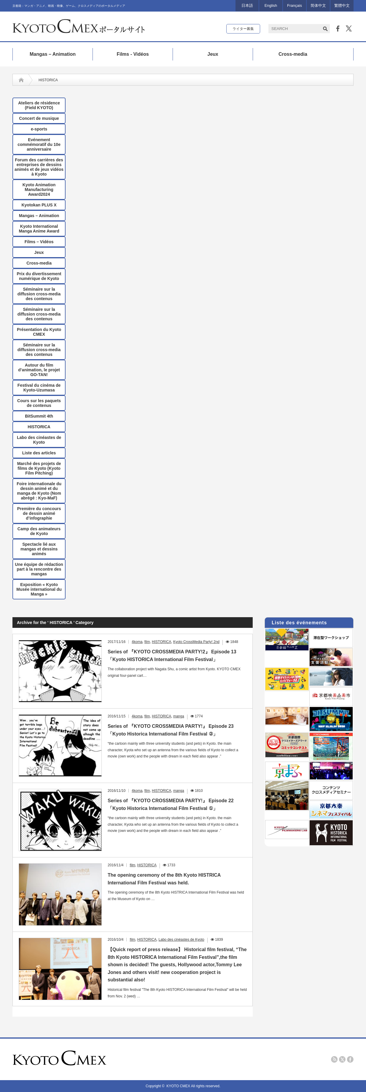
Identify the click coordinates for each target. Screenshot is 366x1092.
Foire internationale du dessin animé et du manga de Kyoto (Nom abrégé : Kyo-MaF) (39, 490)
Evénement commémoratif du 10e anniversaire (39, 144)
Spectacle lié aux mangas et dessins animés (39, 549)
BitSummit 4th (39, 416)
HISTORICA (39, 426)
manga (178, 716)
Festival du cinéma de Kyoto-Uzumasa (39, 387)
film (147, 642)
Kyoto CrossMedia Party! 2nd (196, 642)
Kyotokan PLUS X (38, 205)
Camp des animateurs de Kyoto (39, 531)
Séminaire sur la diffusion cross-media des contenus (39, 294)
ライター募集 (243, 29)
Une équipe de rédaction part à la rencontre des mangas (39, 569)
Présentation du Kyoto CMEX (39, 332)
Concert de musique (39, 118)
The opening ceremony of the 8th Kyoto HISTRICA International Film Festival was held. (164, 879)
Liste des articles (39, 453)
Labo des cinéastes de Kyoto (39, 440)
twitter (342, 1059)
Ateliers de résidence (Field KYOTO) (39, 105)
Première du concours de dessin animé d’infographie (39, 513)
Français (294, 5)
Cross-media (293, 54)
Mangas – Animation (53, 54)
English (271, 5)
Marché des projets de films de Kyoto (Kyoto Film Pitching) (39, 468)
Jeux (212, 54)
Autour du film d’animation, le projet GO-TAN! (39, 370)
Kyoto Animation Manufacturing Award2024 (39, 189)
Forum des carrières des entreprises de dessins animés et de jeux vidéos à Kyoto (39, 166)
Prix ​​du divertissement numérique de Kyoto (39, 276)
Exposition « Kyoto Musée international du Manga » (38, 589)
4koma (137, 642)
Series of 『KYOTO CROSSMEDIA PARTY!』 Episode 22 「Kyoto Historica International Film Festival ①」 (171, 804)
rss (334, 1059)
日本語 (247, 5)
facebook (350, 1059)
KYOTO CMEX (178, 1086)
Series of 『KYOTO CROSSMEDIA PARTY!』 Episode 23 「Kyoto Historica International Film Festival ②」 (171, 730)
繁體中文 (342, 5)
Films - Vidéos (133, 54)
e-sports (39, 129)
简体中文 (318, 5)
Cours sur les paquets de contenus (39, 403)
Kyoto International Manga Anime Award (39, 228)
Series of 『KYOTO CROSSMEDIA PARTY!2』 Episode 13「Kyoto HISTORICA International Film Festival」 (172, 655)
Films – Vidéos (39, 241)
